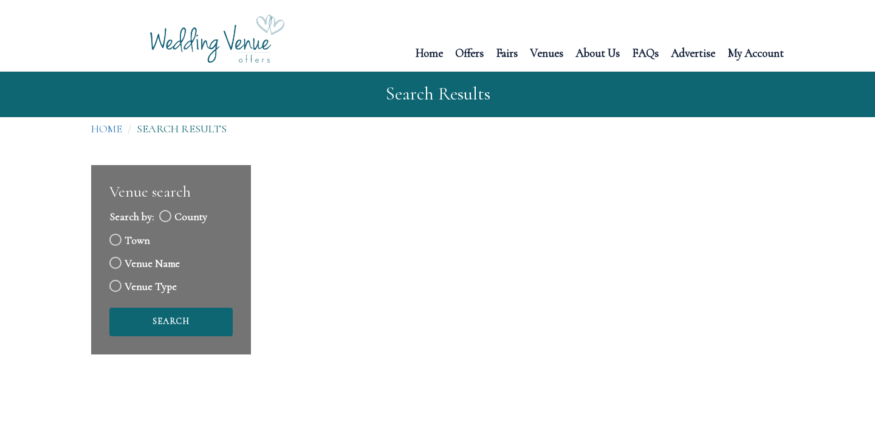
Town (137, 240)
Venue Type (151, 286)
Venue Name (152, 263)
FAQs (645, 52)
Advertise (693, 52)
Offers (469, 52)
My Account (755, 52)
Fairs (507, 52)
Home (429, 52)
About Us (597, 52)
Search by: (131, 217)
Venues (546, 52)
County (190, 217)
